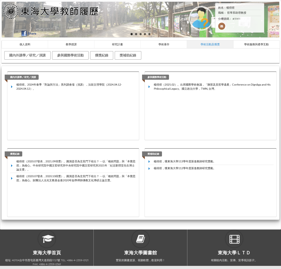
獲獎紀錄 (101, 55)
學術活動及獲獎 (210, 44)
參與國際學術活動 (70, 55)
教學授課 (71, 44)
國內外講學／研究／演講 (27, 55)
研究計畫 (117, 44)
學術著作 (163, 44)
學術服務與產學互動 (256, 44)
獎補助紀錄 (128, 55)
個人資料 (25, 44)
